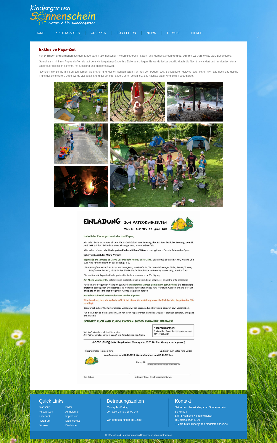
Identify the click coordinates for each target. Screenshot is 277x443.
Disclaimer (71, 425)
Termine (174, 33)
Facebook (44, 416)
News (151, 33)
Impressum (71, 416)
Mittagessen (46, 411)
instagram (44, 420)
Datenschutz (72, 420)
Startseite (44, 407)
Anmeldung (72, 411)
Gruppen (98, 33)
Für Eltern (126, 33)
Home (40, 33)
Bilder (197, 33)
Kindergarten (67, 33)
